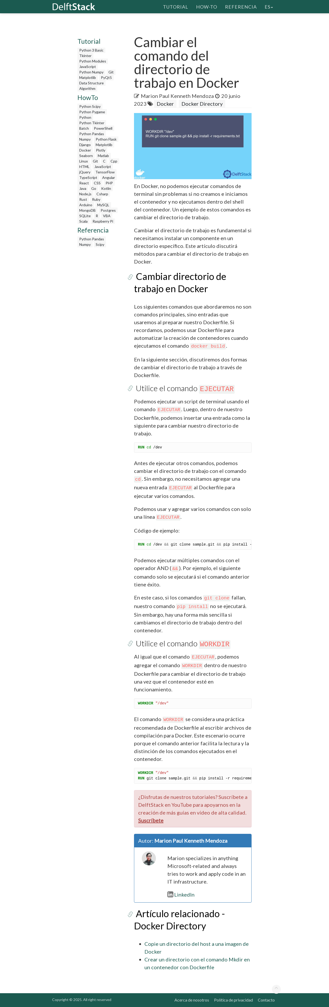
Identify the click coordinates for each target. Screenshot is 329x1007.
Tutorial (175, 6)
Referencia (241, 6)
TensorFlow (105, 172)
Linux (83, 161)
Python (85, 117)
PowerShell (103, 128)
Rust (83, 199)
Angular (108, 177)
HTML (84, 166)
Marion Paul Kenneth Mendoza (177, 96)
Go (93, 188)
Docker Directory (202, 104)
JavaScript (87, 66)
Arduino (85, 205)
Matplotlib (87, 77)
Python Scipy (90, 106)
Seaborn (86, 155)
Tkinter (85, 55)
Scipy (100, 244)
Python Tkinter (91, 123)
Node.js (85, 194)
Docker (85, 150)
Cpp (114, 161)
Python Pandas (91, 134)
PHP (109, 183)
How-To (206, 6)
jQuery (84, 172)
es (269, 6)
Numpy (85, 139)
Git (111, 72)
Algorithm (87, 88)
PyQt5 (106, 77)
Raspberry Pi (103, 221)
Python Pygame (92, 112)
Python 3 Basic (91, 50)
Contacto (266, 999)
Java (82, 188)
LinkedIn (180, 894)
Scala (83, 221)
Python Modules (92, 61)
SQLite (85, 216)
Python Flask (106, 139)
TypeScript (88, 177)
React (84, 183)
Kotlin (106, 188)
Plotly (100, 150)
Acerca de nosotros (191, 999)
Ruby (96, 199)
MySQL (103, 205)
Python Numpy (91, 72)
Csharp (102, 194)
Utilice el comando (183, 388)
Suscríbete (150, 820)
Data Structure (91, 83)
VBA (107, 216)
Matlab (103, 155)
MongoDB (87, 210)
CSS (97, 183)
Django (85, 144)
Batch (84, 128)
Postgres (108, 210)
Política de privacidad (233, 999)
